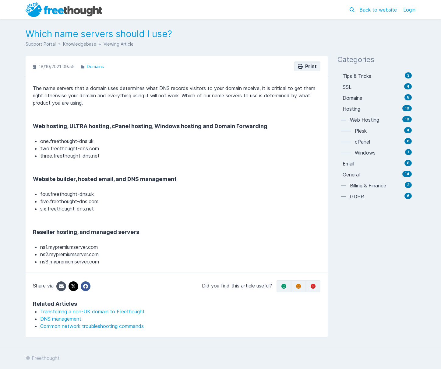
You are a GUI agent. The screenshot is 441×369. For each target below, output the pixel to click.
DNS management (60, 319)
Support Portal (41, 44)
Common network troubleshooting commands (92, 326)
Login (409, 10)
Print (307, 66)
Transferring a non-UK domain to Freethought (92, 311)
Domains (95, 66)
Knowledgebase (79, 44)
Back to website (378, 10)
